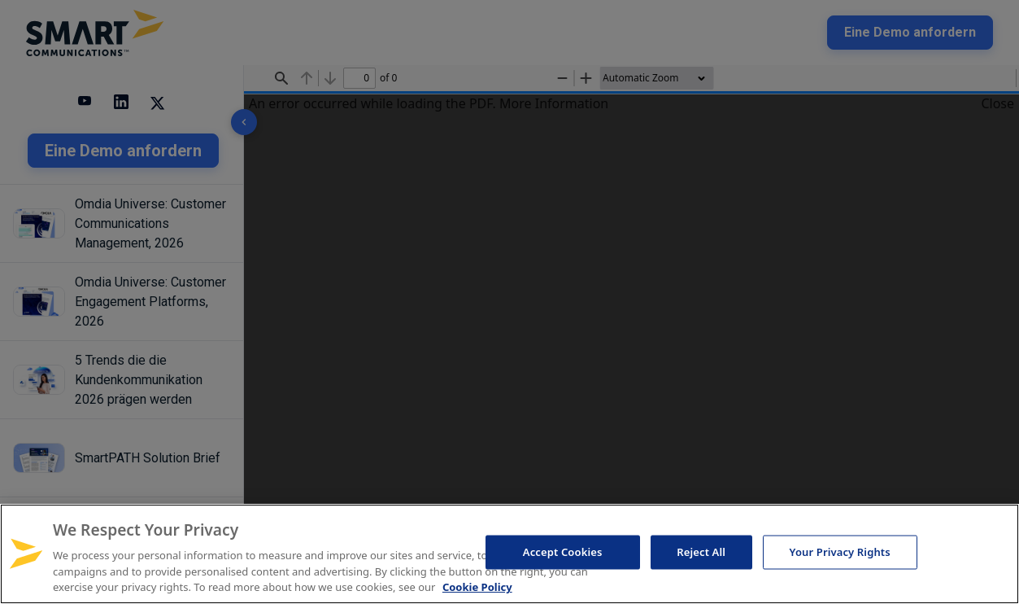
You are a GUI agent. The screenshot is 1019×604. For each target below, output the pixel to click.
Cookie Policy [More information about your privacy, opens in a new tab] (477, 587)
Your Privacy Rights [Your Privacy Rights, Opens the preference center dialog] (840, 552)
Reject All (701, 552)
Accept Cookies (563, 552)
